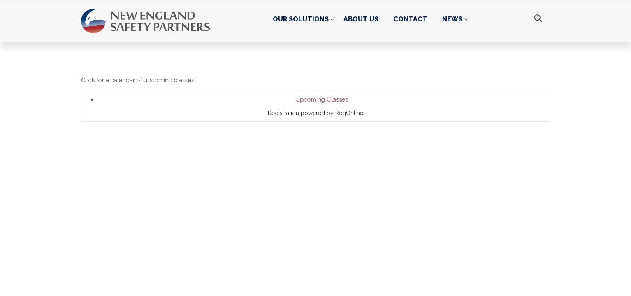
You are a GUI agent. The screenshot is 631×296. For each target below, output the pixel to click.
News (452, 19)
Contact (410, 19)
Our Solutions (301, 19)
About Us (360, 19)
